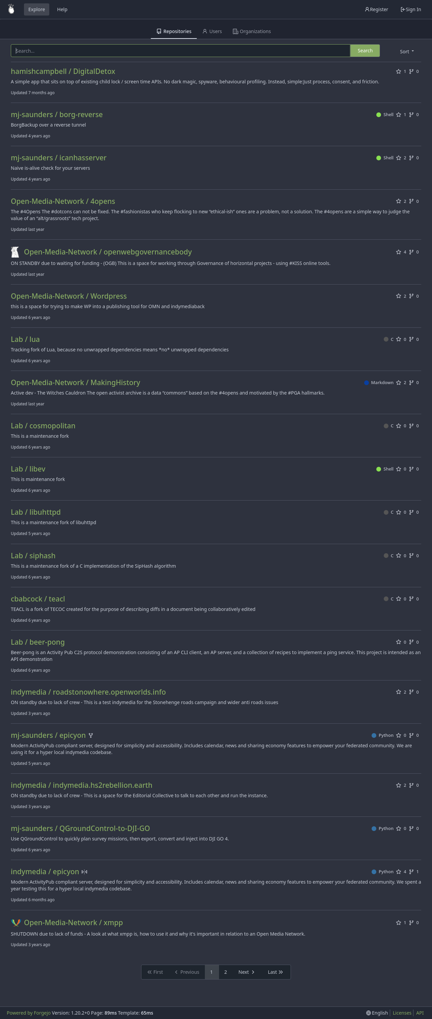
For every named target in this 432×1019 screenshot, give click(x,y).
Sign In (410, 9)
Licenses (402, 1013)
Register (376, 9)
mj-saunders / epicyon (48, 735)
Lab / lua (25, 339)
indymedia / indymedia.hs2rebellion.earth (82, 785)
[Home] (11, 9)
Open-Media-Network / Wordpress (69, 296)
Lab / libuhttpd (36, 512)
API (420, 1013)
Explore (36, 9)
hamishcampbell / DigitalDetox (63, 71)
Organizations (252, 31)
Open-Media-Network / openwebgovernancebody (108, 252)
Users (212, 31)
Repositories (173, 31)
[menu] (408, 51)
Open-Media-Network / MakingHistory (75, 382)
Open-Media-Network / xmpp (73, 922)
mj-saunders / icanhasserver (59, 157)
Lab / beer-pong (38, 642)
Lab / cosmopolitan (43, 425)
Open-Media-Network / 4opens (63, 201)
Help (62, 9)
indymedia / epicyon (45, 871)
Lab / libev (28, 469)
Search (365, 50)
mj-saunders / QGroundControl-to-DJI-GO (80, 828)
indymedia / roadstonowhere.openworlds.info (88, 692)
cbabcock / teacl (38, 599)
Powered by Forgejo (29, 1013)
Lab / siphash (33, 555)
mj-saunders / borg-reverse (57, 114)
